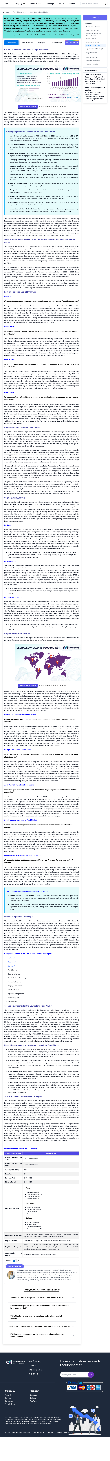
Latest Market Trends (92, 42)
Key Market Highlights (92, 30)
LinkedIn (33, 1398)
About (61, 4)
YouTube (33, 1401)
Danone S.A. (12, 962)
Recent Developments (93, 60)
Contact (72, 4)
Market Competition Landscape (92, 53)
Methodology (57, 42)
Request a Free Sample (28, 106)
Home (7, 4)
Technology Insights (92, 57)
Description (11, 42)
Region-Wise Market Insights (95, 49)
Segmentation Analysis (93, 45)
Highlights (41, 42)
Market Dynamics (91, 38)
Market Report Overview (93, 27)
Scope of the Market (92, 64)
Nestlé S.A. (11, 958)
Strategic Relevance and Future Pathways (93, 34)
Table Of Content (27, 42)
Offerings (50, 4)
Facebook (34, 1395)
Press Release (35, 4)
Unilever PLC (12, 966)
